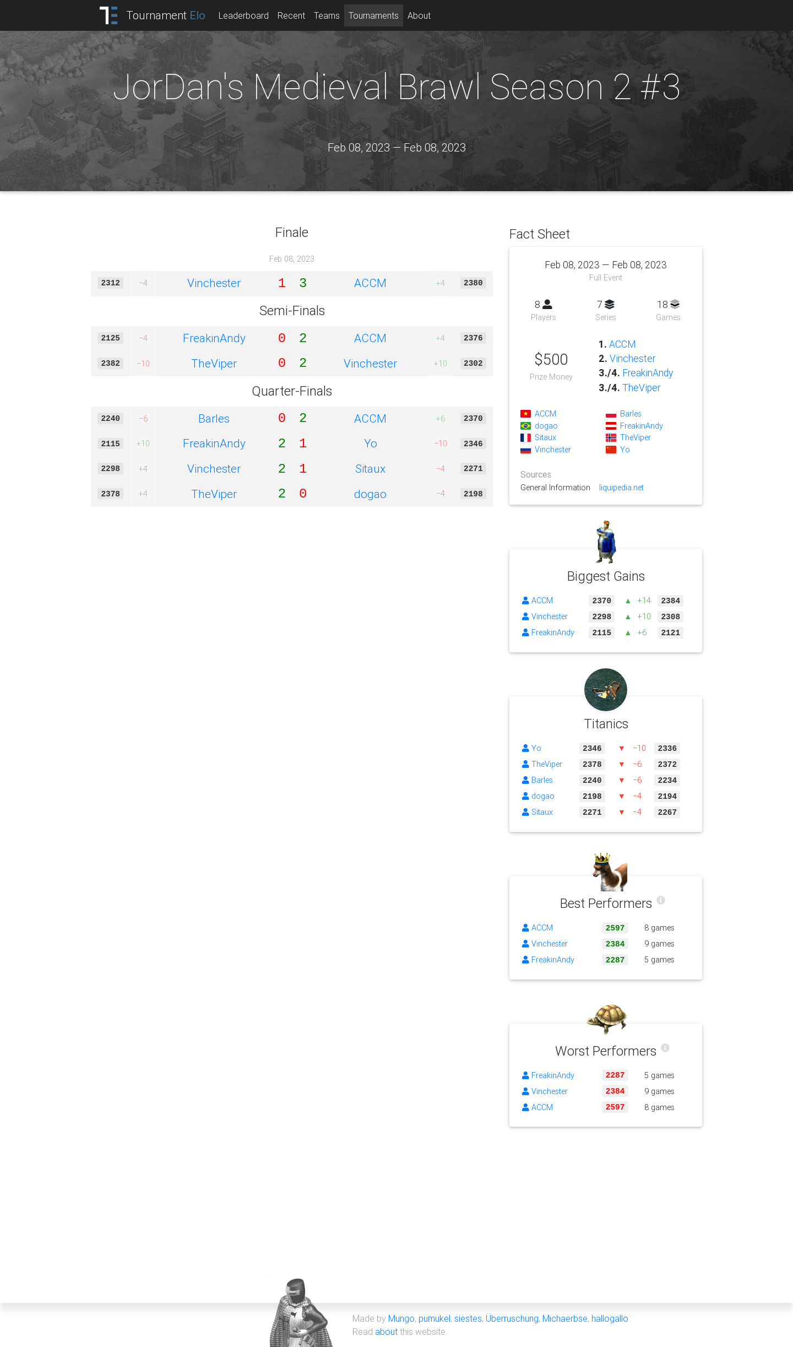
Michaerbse (565, 1318)
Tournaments (374, 15)
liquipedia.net (621, 488)
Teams (327, 15)
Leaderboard (244, 15)
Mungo (401, 1318)
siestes (468, 1318)
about (386, 1331)
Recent (291, 15)
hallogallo (609, 1318)
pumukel (434, 1318)
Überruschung (512, 1318)
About (419, 15)
